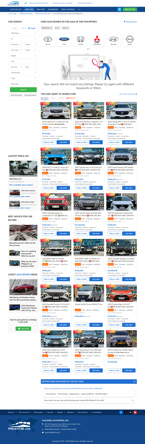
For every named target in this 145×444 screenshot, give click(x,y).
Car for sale (12, 14)
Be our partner (83, 412)
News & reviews (68, 9)
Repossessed (70, 98)
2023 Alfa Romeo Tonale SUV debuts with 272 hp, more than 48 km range (29, 308)
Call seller (63, 142)
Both (15, 28)
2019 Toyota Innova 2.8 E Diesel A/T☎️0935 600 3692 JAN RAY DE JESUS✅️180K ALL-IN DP (120, 168)
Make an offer (49, 142)
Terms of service (24, 412)
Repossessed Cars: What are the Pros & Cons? (22, 244)
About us (11, 412)
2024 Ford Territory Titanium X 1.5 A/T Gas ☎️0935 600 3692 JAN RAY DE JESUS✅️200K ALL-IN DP (88, 123)
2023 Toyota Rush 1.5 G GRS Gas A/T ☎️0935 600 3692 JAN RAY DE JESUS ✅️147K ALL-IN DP (88, 351)
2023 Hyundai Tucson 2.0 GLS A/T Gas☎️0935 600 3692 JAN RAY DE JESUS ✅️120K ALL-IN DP (56, 305)
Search (23, 90)
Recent (61, 98)
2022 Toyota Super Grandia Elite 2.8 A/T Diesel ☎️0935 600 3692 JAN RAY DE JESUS (88, 214)
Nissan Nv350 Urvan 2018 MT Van (88, 304)
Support (60, 412)
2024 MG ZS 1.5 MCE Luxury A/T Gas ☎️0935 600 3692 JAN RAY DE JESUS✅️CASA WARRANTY (55, 168)
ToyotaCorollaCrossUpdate (63, 3)
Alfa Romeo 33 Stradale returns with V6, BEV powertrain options (22, 298)
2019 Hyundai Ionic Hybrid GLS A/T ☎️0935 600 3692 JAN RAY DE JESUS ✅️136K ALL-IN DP (121, 214)
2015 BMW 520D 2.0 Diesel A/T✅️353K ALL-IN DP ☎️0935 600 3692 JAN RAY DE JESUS (54, 259)
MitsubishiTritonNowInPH (39, 3)
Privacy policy (38, 412)
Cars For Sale (15, 9)
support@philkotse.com (52, 432)
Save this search (16, 95)
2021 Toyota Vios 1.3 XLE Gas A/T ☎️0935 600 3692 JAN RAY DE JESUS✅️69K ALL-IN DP (88, 168)
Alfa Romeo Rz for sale (42, 14)
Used (33, 28)
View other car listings (127, 94)
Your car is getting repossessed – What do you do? (28, 253)
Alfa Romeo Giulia (27, 202)
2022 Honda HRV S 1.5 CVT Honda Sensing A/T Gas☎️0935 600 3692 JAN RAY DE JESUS (121, 123)
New (24, 28)
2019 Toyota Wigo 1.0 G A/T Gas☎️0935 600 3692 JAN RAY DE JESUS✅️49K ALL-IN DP (120, 305)
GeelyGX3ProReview (86, 3)
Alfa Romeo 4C (15, 179)
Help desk (70, 412)
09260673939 (65, 429)
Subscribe (23, 328)
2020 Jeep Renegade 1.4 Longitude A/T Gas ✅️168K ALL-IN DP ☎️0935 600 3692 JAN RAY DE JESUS (56, 214)
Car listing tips (97, 412)
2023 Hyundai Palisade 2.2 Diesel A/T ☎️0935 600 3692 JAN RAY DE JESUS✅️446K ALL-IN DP (121, 259)
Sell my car (130, 9)
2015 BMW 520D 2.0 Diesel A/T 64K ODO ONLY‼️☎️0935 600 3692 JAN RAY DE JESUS (87, 259)
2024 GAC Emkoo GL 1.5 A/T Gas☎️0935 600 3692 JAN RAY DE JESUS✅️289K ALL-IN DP (55, 351)
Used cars (29, 9)
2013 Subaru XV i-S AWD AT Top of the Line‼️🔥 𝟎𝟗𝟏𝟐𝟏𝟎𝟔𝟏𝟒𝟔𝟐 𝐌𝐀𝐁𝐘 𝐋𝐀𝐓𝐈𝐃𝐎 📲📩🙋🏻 (55, 123)
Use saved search (30, 95)
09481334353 (49, 429)
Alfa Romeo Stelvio (28, 191)
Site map (50, 412)
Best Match (44, 98)
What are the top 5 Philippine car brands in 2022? (29, 263)
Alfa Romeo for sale (26, 14)
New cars (41, 9)
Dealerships (53, 9)
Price (54, 98)
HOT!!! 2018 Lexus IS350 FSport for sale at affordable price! (120, 351)
